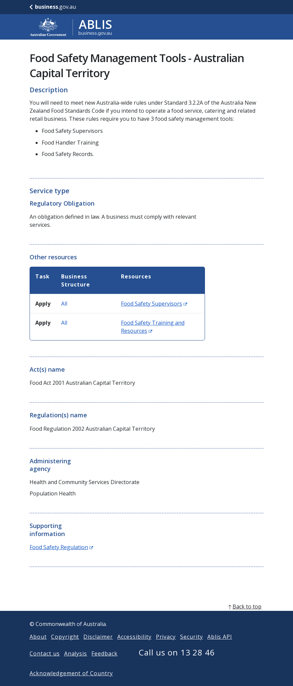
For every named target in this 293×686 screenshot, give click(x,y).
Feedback (104, 664)
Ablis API (219, 647)
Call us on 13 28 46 (177, 663)
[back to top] (146, 617)
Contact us (45, 664)
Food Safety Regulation (61, 547)
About (38, 647)
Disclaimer (98, 647)
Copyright (65, 647)
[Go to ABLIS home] (71, 26)
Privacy (166, 647)
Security (191, 647)
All (64, 303)
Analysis (75, 664)
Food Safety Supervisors (154, 303)
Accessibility (134, 647)
